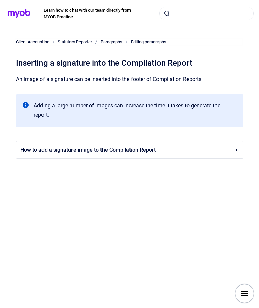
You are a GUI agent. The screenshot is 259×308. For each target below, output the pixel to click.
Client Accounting (32, 41)
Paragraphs (111, 41)
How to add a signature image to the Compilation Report (129, 150)
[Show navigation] (244, 293)
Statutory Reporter (75, 41)
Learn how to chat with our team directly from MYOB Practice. (87, 14)
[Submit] (167, 13)
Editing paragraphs (148, 41)
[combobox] (206, 13)
